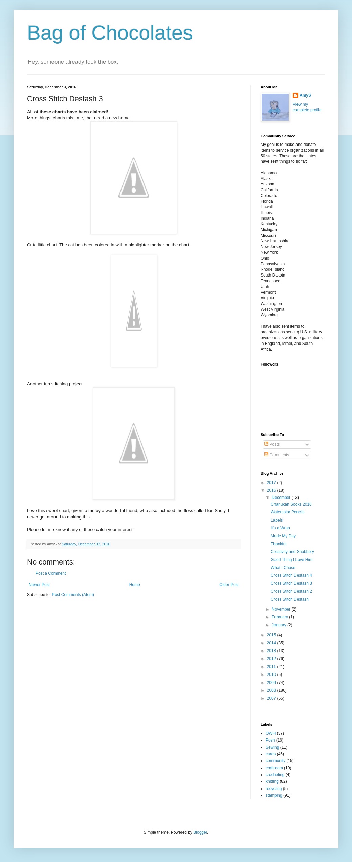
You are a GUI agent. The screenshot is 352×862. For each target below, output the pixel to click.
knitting (272, 781)
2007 (272, 698)
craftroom (274, 768)
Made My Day (283, 536)
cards (271, 754)
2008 (272, 690)
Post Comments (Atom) (73, 594)
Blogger (200, 832)
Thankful (278, 543)
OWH (271, 733)
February (280, 617)
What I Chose (283, 567)
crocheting (275, 774)
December (282, 497)
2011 (272, 666)
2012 (272, 658)
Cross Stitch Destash (290, 599)
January (279, 625)
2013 (272, 650)
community (275, 760)
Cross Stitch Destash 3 (291, 583)
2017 (272, 482)
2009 (272, 682)
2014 (272, 643)
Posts (272, 444)
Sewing (272, 747)
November (282, 609)
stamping (274, 795)
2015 (272, 635)
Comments (276, 454)
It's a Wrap (280, 528)
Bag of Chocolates (110, 32)
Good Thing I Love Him (291, 559)
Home (134, 584)
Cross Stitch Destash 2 (291, 591)
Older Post (229, 584)
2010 (272, 674)
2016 (272, 490)
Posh (270, 740)
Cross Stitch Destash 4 (291, 575)
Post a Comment (51, 573)
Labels (277, 520)
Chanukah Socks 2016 (291, 504)
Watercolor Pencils (288, 512)
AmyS (305, 95)
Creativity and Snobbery (292, 551)
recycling (274, 788)
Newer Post (39, 584)
